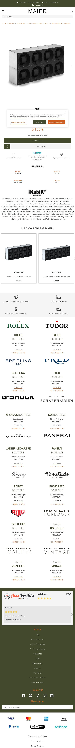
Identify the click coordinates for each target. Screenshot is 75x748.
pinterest (30, 695)
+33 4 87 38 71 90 (56, 428)
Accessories (32, 24)
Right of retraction (37, 644)
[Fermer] (65, 112)
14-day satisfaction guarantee (14, 156)
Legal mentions (37, 741)
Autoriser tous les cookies (56, 122)
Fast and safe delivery (59, 299)
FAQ (37, 634)
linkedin (51, 695)
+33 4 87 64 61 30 (18, 391)
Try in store (41, 147)
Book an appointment (37, 677)
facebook (23, 695)
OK (71, 707)
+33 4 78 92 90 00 (18, 466)
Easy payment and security (59, 311)
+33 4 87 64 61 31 (18, 542)
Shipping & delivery (37, 649)
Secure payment (37, 639)
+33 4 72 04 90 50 (18, 580)
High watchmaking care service (16, 311)
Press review (38, 663)
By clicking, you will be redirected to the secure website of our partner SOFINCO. (37, 155)
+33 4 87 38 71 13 (56, 353)
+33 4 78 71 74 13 (18, 353)
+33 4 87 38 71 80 (18, 428)
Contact (37, 668)
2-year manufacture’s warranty (61, 156)
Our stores (37, 673)
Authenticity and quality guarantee (16, 299)
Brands (11, 24)
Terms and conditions (37, 736)
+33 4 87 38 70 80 (56, 466)
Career (37, 658)
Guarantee (37, 654)
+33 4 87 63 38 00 (18, 504)
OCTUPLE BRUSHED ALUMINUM (60, 24)
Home (4, 24)
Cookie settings (37, 682)
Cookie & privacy (37, 746)
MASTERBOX (43, 24)
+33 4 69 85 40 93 (56, 504)
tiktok (44, 695)
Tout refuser (39, 122)
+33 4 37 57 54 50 (56, 580)
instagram (37, 695)
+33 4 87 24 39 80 (56, 391)
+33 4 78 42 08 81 (56, 542)
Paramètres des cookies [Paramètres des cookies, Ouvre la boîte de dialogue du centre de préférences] (18, 122)
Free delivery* (38, 5)
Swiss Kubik (21, 24)
